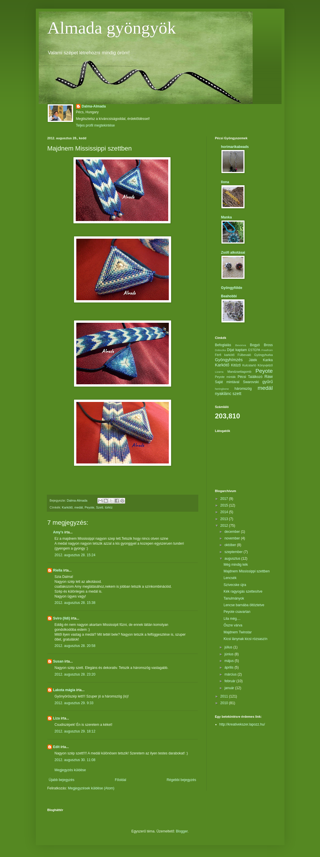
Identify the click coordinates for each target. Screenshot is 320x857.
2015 (224, 505)
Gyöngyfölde (231, 288)
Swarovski (251, 382)
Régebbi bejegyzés (181, 780)
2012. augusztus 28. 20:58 (75, 646)
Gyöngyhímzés (229, 359)
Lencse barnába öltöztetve (243, 605)
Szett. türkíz (104, 507)
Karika (268, 360)
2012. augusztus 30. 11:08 (75, 760)
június (229, 654)
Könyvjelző (265, 365)
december (232, 532)
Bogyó (255, 345)
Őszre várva (232, 625)
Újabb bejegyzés (62, 780)
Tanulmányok (233, 598)
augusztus (232, 559)
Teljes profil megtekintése (95, 125)
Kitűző (236, 365)
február (230, 681)
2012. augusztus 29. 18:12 (75, 731)
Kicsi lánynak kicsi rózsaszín (245, 639)
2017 (224, 499)
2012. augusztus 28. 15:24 (75, 555)
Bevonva (240, 345)
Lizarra (219, 371)
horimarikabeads (235, 147)
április (229, 667)
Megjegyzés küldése (70, 770)
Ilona (225, 182)
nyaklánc (223, 393)
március (230, 674)
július (228, 647)
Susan (58, 661)
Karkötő (67, 507)
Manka (226, 217)
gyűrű (267, 381)
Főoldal (120, 780)
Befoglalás (223, 345)
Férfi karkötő (225, 355)
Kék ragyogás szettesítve (242, 591)
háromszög (242, 389)
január (229, 688)
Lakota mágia (64, 690)
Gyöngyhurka (263, 355)
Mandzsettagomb (239, 371)
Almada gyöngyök (111, 27)
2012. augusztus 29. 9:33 (74, 703)
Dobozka (220, 350)
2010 (224, 703)
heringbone (222, 388)
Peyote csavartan (236, 612)
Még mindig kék (235, 565)
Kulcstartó (249, 365)
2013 (224, 519)
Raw (268, 376)
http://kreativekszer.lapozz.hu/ (242, 724)
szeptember (233, 552)
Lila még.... (232, 619)
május (229, 661)
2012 (224, 526)
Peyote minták (225, 377)
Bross (268, 345)
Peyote (90, 507)
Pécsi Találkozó (250, 377)
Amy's (58, 532)
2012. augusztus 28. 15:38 (75, 603)
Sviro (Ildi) (61, 618)
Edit (56, 747)
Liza (56, 718)
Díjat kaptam (237, 350)
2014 (224, 512)
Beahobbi (229, 296)
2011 (224, 696)
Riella (57, 570)
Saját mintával (227, 382)
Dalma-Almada (94, 106)
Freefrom (267, 350)
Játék (253, 360)
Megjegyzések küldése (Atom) (91, 788)
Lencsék (229, 578)
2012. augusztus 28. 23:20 (75, 674)
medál (78, 507)
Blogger (182, 831)
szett (236, 393)
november (232, 538)
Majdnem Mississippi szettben (246, 571)
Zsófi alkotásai (233, 253)
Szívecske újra (234, 585)
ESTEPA (254, 350)
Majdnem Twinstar (237, 632)
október (230, 545)
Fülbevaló (244, 355)
